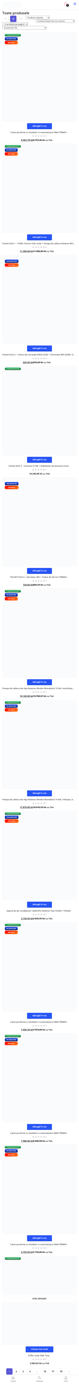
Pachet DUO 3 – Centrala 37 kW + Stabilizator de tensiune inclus (39, 465)
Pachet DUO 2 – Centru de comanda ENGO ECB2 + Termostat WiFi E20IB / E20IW (39, 354)
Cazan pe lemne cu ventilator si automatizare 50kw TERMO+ (38, 132)
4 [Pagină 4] (30, 1371)
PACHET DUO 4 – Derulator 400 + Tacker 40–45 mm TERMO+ (38, 577)
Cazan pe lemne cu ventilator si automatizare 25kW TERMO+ (38, 1244)
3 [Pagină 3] (23, 1371)
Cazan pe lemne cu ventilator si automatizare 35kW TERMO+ (38, 1021)
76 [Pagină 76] (45, 1371)
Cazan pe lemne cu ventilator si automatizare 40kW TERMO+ (38, 1133)
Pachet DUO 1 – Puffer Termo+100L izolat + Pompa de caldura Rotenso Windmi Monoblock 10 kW (39, 243)
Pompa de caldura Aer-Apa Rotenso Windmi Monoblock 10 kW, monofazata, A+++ (39, 688)
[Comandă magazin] (55, 21)
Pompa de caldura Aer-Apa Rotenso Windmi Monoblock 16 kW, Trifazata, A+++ (39, 799)
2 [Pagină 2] (16, 1371)
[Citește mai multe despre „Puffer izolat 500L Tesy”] (40, 1349)
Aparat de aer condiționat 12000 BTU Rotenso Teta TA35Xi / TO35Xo (39, 910)
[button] (65, 4)
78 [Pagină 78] (61, 1371)
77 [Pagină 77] (53, 1371)
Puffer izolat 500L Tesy (38, 1355)
